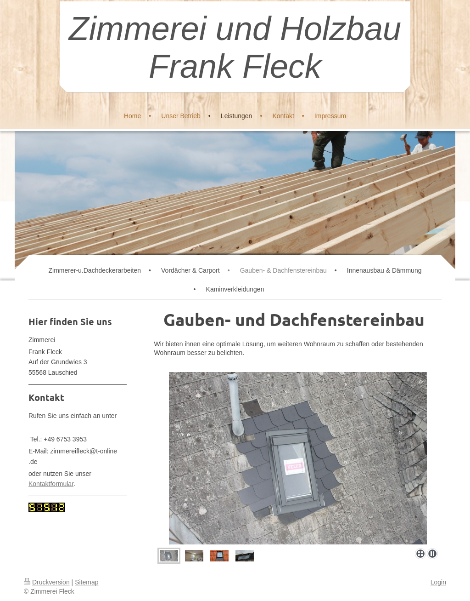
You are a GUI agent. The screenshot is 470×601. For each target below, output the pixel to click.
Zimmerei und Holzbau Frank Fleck (235, 47)
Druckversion (47, 582)
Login (438, 582)
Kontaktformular (50, 483)
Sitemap (86, 582)
